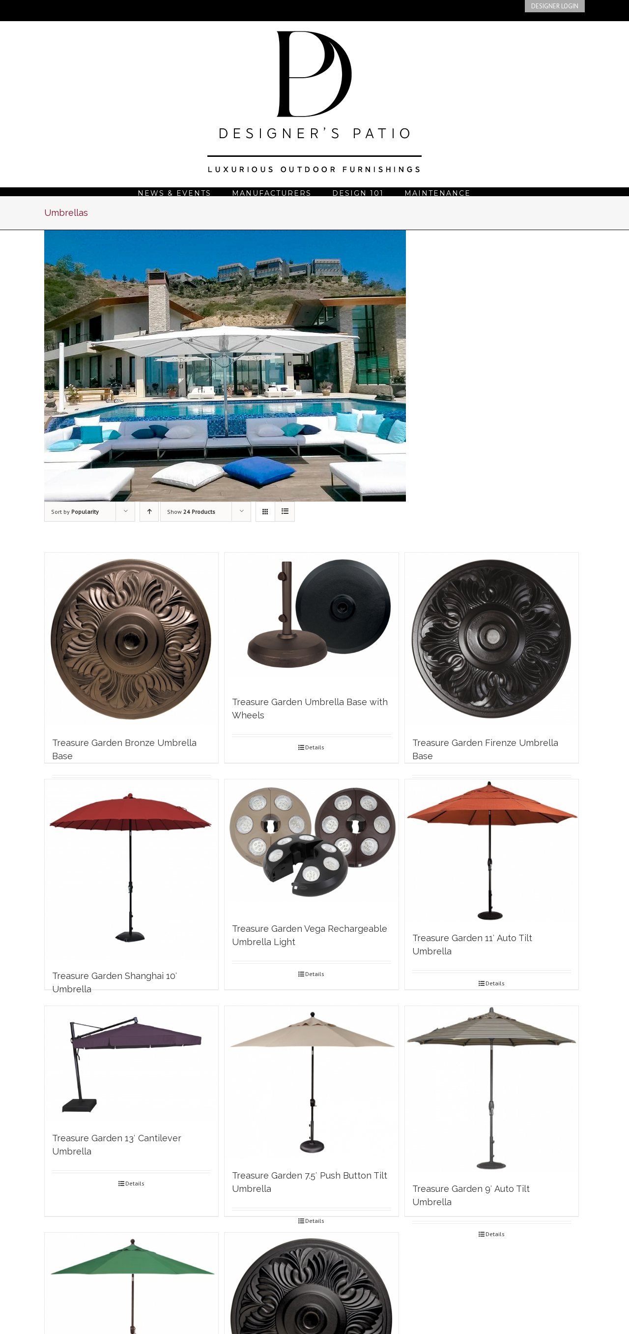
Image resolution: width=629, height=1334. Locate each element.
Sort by (75, 511)
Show (191, 511)
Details (314, 747)
